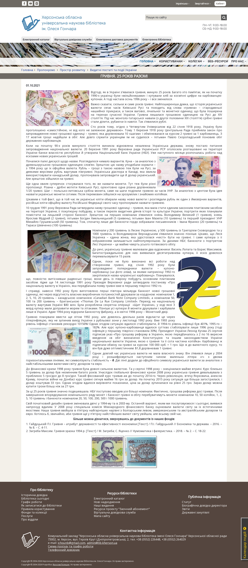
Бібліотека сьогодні (35, 498)
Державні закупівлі (195, 512)
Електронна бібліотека (157, 39)
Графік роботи (31, 502)
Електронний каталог (36, 39)
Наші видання (104, 505)
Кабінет (220, 3)
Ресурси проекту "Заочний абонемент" (122, 509)
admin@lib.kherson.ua (102, 543)
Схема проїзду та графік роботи (70, 546)
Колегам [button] (196, 61)
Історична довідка (34, 495)
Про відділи (29, 519)
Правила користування (38, 509)
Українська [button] (182, 3)
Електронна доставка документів (117, 39)
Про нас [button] (238, 61)
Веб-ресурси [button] (218, 61)
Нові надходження (107, 502)
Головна (27, 70)
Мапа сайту (102, 516)
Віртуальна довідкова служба (73, 39)
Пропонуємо (46, 70)
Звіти (186, 509)
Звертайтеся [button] (203, 3)
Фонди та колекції (34, 512)
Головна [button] (148, 61)
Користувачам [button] (172, 61)
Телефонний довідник (64, 550)
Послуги (27, 516)
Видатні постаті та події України (113, 70)
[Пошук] (224, 17)
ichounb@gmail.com (71, 543)
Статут (186, 502)
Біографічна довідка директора (204, 505)
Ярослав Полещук (61, 564)
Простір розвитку (72, 70)
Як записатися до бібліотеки (41, 505)
